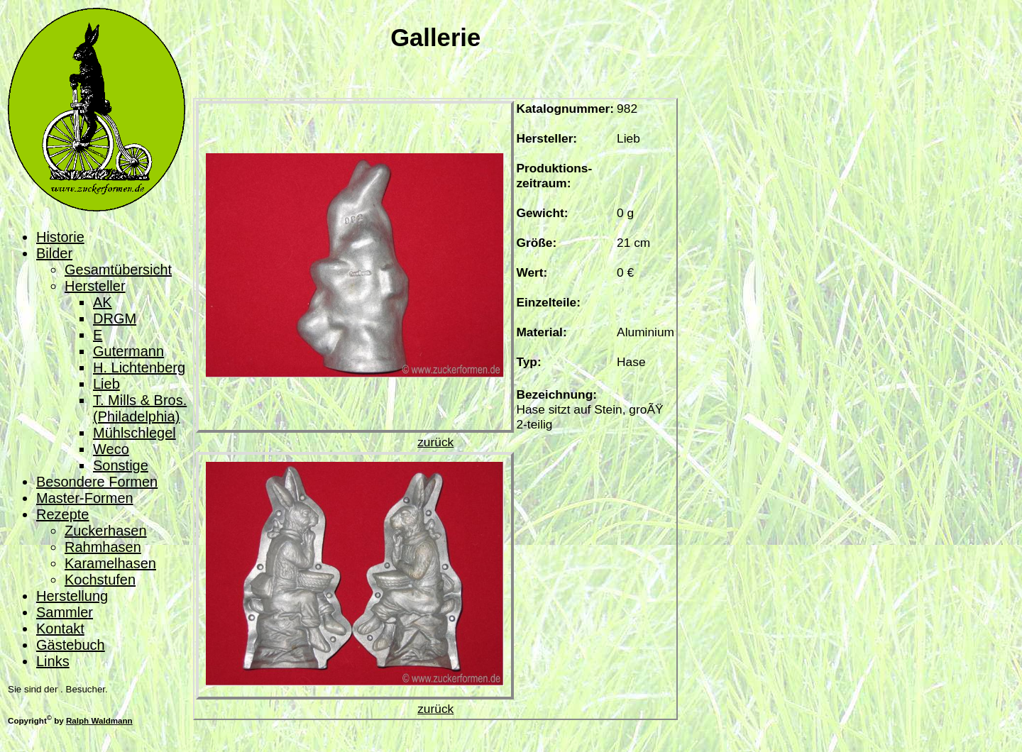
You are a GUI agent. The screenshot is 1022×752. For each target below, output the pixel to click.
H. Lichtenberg (139, 367)
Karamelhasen (110, 563)
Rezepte (62, 514)
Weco (111, 449)
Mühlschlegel (134, 433)
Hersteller (95, 286)
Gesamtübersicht (118, 269)
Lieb (106, 384)
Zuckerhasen (106, 530)
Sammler (64, 612)
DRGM (114, 318)
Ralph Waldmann (99, 720)
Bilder (54, 253)
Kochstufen (100, 579)
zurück (435, 442)
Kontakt (60, 628)
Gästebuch (70, 645)
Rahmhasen (103, 547)
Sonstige (120, 465)
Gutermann (128, 351)
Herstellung (72, 596)
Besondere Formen (97, 482)
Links (53, 661)
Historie (60, 237)
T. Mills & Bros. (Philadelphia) (140, 408)
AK (102, 302)
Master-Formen (84, 498)
